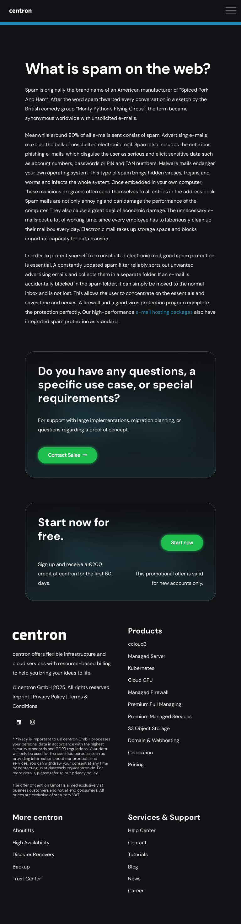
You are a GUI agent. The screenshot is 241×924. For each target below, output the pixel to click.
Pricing (136, 764)
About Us (23, 830)
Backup (21, 866)
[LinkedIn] (19, 722)
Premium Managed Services (160, 716)
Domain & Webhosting (153, 740)
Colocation (140, 752)
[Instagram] (32, 722)
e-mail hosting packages (164, 312)
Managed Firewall (148, 692)
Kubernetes (141, 668)
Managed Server (146, 656)
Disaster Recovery (34, 854)
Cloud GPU (140, 680)
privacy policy (85, 773)
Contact (137, 842)
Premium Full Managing (154, 704)
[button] (9, 12)
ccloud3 (137, 644)
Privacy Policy (49, 696)
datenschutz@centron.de (71, 768)
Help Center (142, 830)
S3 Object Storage (149, 728)
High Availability (31, 842)
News (134, 878)
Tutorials (138, 854)
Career (136, 890)
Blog (133, 866)
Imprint (21, 696)
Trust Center (27, 878)
